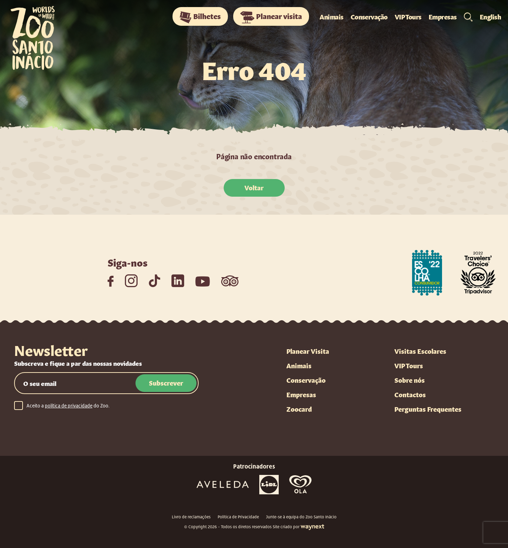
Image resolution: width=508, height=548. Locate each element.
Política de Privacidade (238, 516)
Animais (331, 16)
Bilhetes (200, 17)
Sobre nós (409, 379)
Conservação (369, 16)
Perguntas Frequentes (427, 408)
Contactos (410, 394)
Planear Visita (307, 350)
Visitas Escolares (420, 350)
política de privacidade (68, 406)
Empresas (443, 16)
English (490, 16)
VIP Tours (408, 16)
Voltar (254, 187)
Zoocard (299, 408)
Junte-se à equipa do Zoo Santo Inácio (301, 516)
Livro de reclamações (191, 516)
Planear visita (271, 17)
